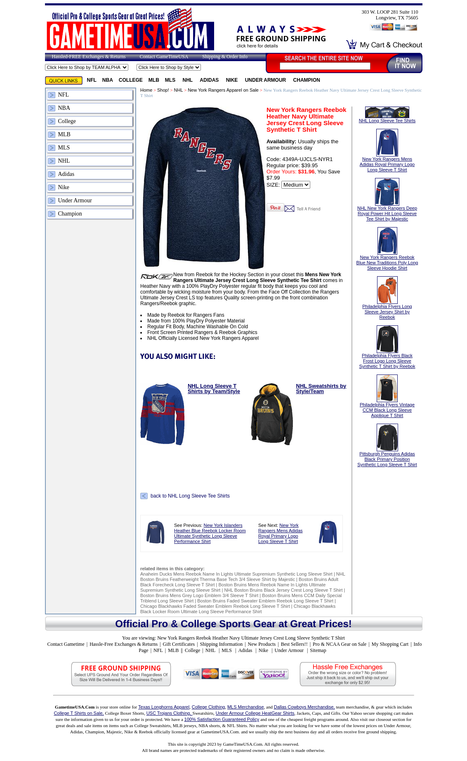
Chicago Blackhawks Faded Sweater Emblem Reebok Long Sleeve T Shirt (215, 606)
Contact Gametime (65, 644)
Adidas (210, 80)
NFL (92, 80)
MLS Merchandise (245, 706)
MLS (171, 80)
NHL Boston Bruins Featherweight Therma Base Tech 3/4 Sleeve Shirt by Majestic (242, 576)
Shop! (163, 90)
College (131, 80)
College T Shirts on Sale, (79, 713)
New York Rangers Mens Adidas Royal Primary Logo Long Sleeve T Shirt (280, 533)
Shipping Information (221, 644)
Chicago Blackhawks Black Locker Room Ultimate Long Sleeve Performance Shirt (237, 609)
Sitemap (318, 650)
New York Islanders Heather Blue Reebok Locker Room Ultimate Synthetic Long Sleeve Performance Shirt (210, 533)
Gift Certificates (179, 644)
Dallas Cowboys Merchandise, (304, 706)
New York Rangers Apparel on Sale (223, 90)
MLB (154, 80)
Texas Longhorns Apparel (163, 706)
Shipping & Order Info (225, 56)
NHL (188, 80)
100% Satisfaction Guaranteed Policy (221, 719)
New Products (262, 644)
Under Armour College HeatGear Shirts (255, 713)
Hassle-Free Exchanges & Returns (124, 644)
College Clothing (208, 706)
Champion (306, 80)
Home (146, 90)
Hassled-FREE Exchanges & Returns (89, 56)
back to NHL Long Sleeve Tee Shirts (190, 496)
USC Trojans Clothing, (169, 713)
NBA (107, 80)
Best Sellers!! (294, 644)
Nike (232, 80)
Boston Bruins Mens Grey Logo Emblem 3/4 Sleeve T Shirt (199, 595)
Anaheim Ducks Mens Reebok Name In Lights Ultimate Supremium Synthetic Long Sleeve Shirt (236, 573)
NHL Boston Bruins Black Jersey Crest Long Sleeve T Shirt (283, 590)
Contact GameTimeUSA (163, 56)
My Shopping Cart (390, 644)
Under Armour (266, 80)
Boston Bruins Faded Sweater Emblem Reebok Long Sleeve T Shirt (265, 600)
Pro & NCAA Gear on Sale (339, 644)
